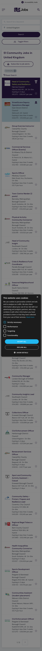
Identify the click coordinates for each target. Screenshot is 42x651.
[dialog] (21, 325)
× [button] (37, 297)
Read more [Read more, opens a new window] (30, 317)
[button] (21, 352)
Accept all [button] (21, 341)
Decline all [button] (22, 347)
